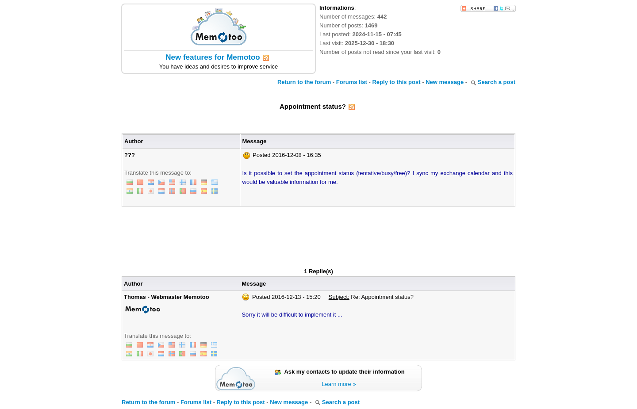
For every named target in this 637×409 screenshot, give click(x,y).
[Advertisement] (318, 231)
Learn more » (339, 384)
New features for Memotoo (212, 57)
